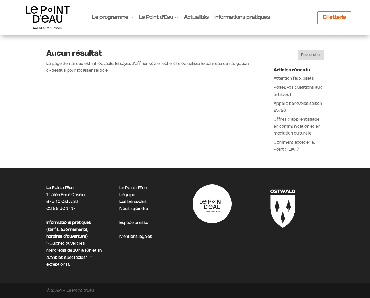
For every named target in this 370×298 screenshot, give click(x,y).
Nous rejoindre (133, 209)
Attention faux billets (294, 78)
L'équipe (127, 195)
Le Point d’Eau (156, 17)
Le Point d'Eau (133, 188)
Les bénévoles (133, 202)
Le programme (110, 17)
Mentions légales (135, 237)
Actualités (196, 17)
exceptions (57, 264)
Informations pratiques (242, 17)
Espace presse (133, 223)
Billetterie (334, 17)
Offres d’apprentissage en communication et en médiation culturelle (297, 126)
